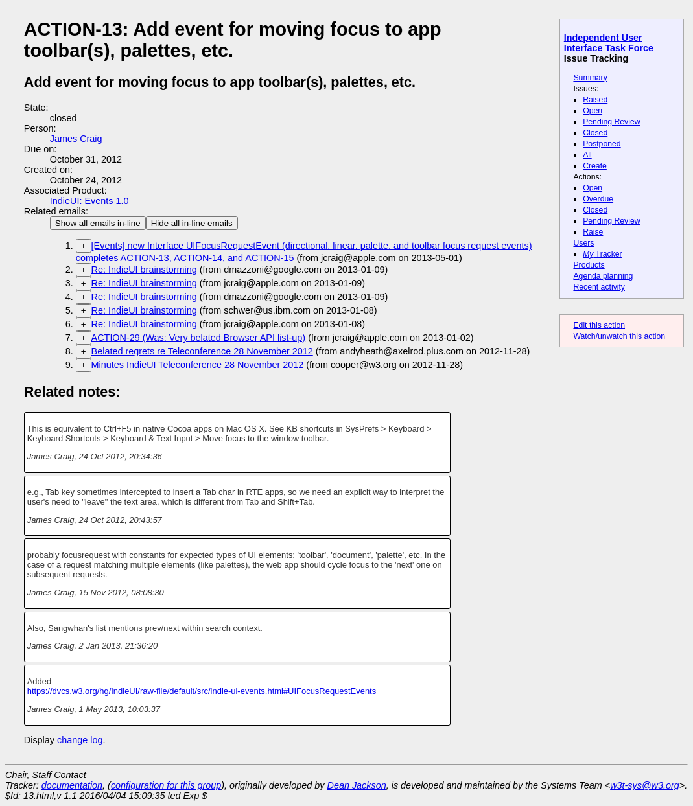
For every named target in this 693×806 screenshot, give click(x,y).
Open (592, 110)
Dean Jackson (356, 785)
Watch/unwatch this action (619, 336)
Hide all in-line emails (192, 223)
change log (79, 740)
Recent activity (599, 287)
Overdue (598, 198)
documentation (71, 785)
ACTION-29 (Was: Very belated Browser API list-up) (198, 337)
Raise (593, 231)
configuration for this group (166, 785)
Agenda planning (603, 276)
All (587, 154)
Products (588, 265)
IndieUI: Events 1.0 (89, 201)
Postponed (602, 143)
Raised (595, 99)
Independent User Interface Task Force (608, 42)
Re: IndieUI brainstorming (144, 269)
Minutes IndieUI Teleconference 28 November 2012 (197, 365)
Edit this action (599, 325)
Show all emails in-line (98, 223)
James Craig (76, 138)
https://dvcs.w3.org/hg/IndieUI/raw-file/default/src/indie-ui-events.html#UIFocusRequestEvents (202, 691)
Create (595, 165)
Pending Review (611, 121)
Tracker (602, 254)
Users (583, 243)
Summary (590, 77)
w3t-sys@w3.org (644, 785)
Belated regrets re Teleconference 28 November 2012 (202, 351)
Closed (595, 132)
